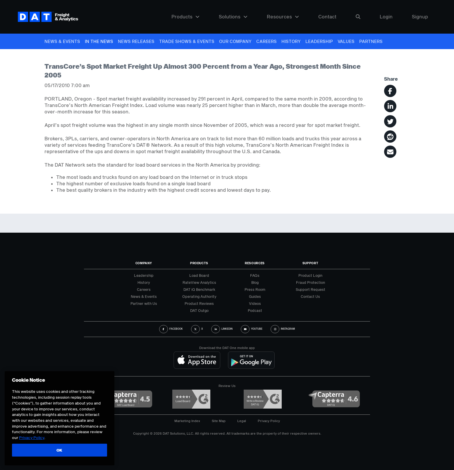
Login (386, 17)
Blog (255, 282)
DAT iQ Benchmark (199, 289)
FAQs (254, 275)
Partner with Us (143, 303)
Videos (255, 303)
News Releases (136, 41)
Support (310, 263)
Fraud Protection (310, 282)
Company (143, 263)
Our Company (235, 41)
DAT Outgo (199, 310)
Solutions (233, 17)
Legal (241, 421)
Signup (420, 17)
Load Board (199, 275)
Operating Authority (199, 296)
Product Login (310, 275)
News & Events (62, 41)
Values (346, 41)
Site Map (219, 421)
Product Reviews (199, 303)
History (291, 41)
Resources (283, 17)
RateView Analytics (199, 282)
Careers (266, 41)
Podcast (255, 310)
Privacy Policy (269, 421)
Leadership (319, 41)
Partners (371, 41)
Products (185, 17)
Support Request (310, 289)
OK (59, 450)
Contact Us (310, 296)
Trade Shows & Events (186, 41)
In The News (99, 41)
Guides (255, 296)
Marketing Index (187, 421)
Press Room (255, 289)
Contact (327, 17)
